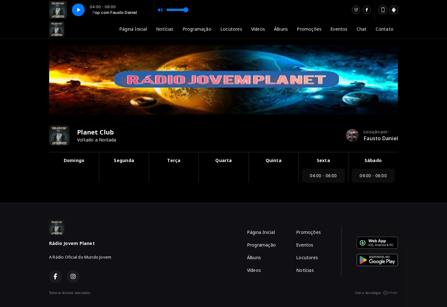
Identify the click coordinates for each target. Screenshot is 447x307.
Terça (173, 160)
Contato (384, 29)
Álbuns (281, 29)
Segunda (124, 160)
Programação (197, 29)
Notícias (165, 29)
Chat (362, 29)
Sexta (323, 160)
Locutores (231, 29)
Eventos (338, 29)
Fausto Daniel (381, 138)
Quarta (223, 160)
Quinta (274, 160)
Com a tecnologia (376, 293)
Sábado (373, 160)
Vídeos (258, 29)
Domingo (74, 160)
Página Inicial (133, 29)
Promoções (309, 29)
